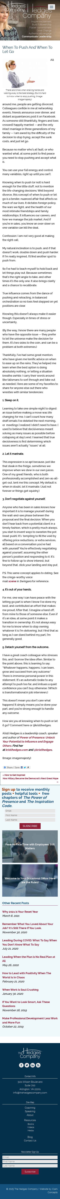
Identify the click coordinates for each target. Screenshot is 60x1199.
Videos (30, 1127)
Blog (30, 1137)
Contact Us (30, 1140)
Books (31, 1124)
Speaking (30, 1111)
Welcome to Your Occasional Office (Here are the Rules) (30, 880)
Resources (30, 1120)
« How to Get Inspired (14, 775)
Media (31, 1130)
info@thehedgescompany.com (30, 1092)
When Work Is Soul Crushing (20, 989)
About (30, 1115)
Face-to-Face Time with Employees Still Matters (30, 846)
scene (12, 581)
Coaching (30, 1107)
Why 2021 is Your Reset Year (20, 911)
